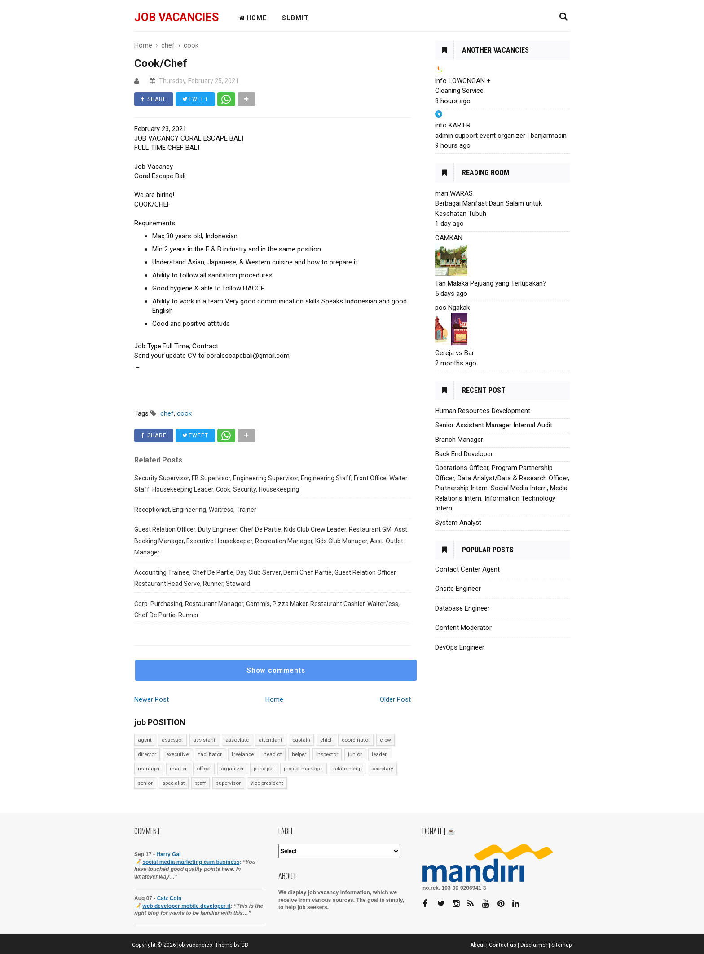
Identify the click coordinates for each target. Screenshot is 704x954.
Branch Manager (459, 439)
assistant (204, 740)
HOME (253, 18)
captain (301, 740)
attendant (270, 740)
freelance (243, 754)
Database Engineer (462, 608)
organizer (232, 768)
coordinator (356, 740)
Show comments (275, 670)
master (178, 768)
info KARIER (453, 125)
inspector (327, 754)
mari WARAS (454, 193)
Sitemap (561, 945)
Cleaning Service (459, 91)
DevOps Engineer (459, 647)
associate (237, 740)
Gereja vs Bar (454, 353)
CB (244, 945)
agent (145, 740)
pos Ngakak (452, 307)
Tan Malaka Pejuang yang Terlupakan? (490, 283)
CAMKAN (448, 238)
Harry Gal (168, 854)
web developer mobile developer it (186, 906)
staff (200, 783)
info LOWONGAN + (463, 81)
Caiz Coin (169, 898)
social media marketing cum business (190, 862)
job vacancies (176, 17)
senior (145, 783)
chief (326, 740)
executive (177, 754)
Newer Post (151, 699)
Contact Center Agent (467, 569)
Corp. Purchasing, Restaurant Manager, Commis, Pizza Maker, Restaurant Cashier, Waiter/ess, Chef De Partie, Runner (267, 609)
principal (264, 768)
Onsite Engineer (458, 589)
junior (355, 754)
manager (149, 768)
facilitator (210, 754)
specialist (174, 783)
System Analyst (458, 523)
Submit (295, 18)
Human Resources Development (482, 411)
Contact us (502, 945)
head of (273, 754)
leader (379, 754)
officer (204, 768)
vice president (267, 783)
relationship (347, 768)
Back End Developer (464, 454)
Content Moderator (463, 628)
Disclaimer (533, 945)
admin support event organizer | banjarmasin (501, 136)
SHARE (154, 99)
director (147, 754)
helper (299, 754)
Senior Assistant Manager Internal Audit (493, 425)
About (477, 945)
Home (274, 699)
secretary (382, 768)
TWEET (195, 99)
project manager (303, 768)
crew (385, 740)
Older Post (395, 699)
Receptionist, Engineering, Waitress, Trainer (195, 509)
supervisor (228, 783)
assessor (172, 740)
